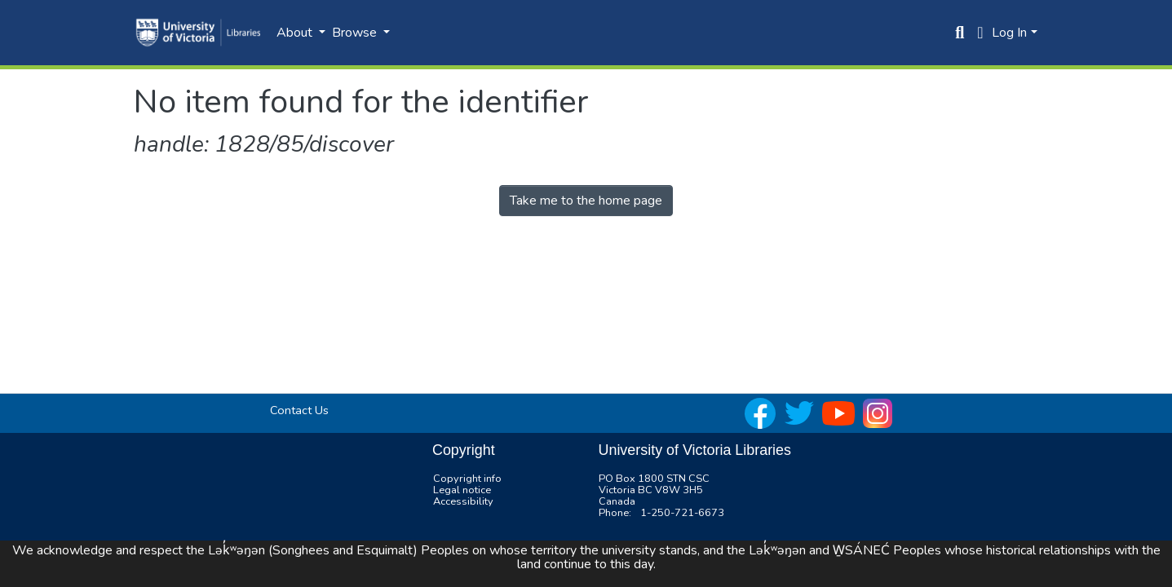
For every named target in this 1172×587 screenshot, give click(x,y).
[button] (980, 32)
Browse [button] (356, 33)
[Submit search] (959, 32)
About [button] (296, 33)
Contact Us (299, 410)
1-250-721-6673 (682, 512)
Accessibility (463, 501)
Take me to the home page (586, 201)
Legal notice (462, 490)
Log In (1009, 33)
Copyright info (467, 478)
